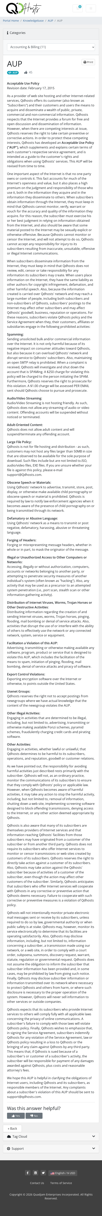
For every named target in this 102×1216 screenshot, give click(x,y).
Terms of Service (61, 1183)
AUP (50, 20)
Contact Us (37, 1183)
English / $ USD (63, 1173)
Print (88, 62)
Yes (16, 1116)
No (34, 1116)
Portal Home (11, 20)
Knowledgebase (33, 20)
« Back (12, 1128)
